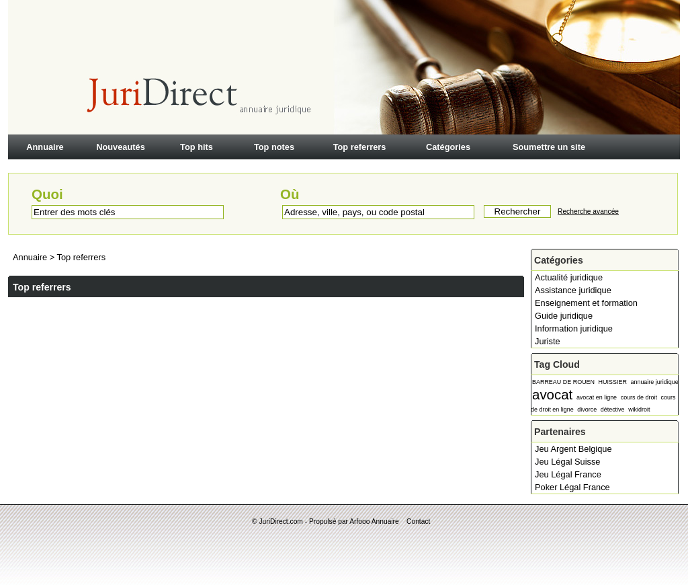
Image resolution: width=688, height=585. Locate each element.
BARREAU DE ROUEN (563, 382)
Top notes (274, 147)
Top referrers (359, 147)
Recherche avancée (588, 211)
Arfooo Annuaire (373, 521)
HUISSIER (613, 382)
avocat (552, 394)
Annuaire (44, 147)
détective (613, 409)
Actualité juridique (569, 277)
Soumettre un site (549, 147)
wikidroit (639, 409)
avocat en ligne (596, 397)
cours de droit (639, 397)
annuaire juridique (654, 382)
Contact (418, 521)
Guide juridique (564, 316)
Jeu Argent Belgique (573, 449)
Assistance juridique (573, 290)
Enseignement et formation (586, 303)
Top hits (196, 147)
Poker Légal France (572, 487)
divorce (587, 409)
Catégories (448, 147)
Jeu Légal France (568, 474)
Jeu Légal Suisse (567, 462)
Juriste (547, 341)
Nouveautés (120, 147)
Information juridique (574, 328)
